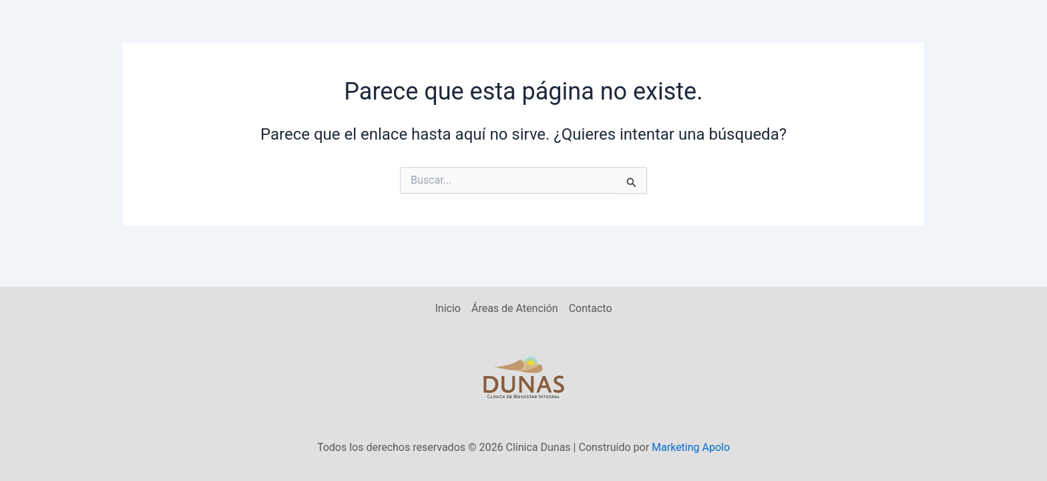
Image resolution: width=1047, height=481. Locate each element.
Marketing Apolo (691, 447)
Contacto (590, 308)
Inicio (447, 308)
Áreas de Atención (514, 308)
